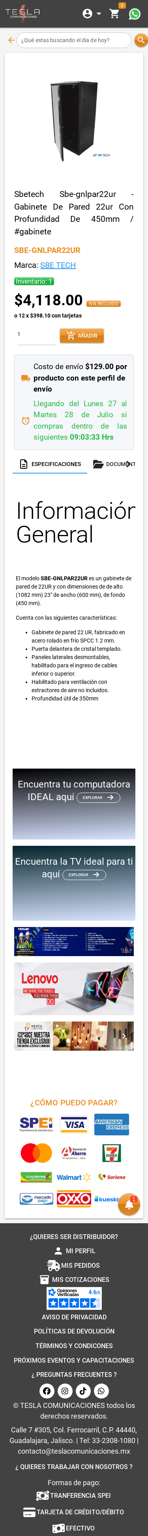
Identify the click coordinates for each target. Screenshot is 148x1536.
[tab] (50, 464)
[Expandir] (93, 13)
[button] (129, 1202)
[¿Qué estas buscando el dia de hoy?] (74, 40)
